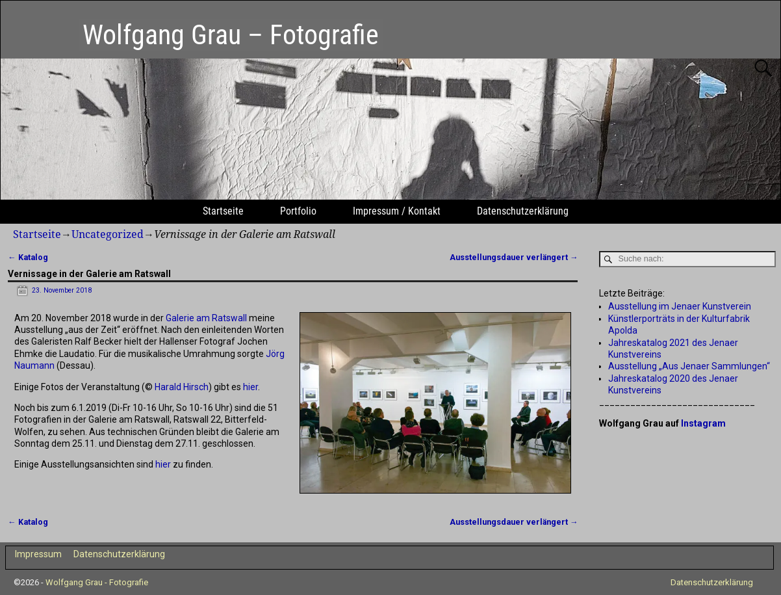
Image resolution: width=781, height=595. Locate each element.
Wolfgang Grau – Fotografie (231, 35)
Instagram (703, 423)
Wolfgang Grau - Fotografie (96, 582)
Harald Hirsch (182, 387)
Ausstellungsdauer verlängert (514, 257)
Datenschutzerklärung (523, 211)
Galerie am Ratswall (206, 318)
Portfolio (298, 211)
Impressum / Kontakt (397, 211)
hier (250, 387)
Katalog (28, 257)
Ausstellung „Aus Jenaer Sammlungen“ (689, 366)
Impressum (38, 554)
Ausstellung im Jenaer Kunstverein (679, 306)
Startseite (223, 211)
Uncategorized (107, 234)
